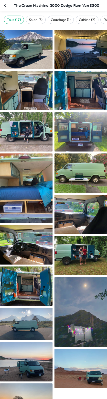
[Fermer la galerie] (5, 5)
